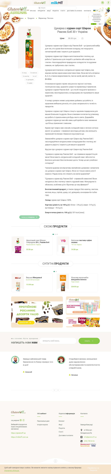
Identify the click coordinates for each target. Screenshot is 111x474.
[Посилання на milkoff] (58, 2)
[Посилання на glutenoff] (41, 2)
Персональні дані (43, 421)
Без (24, 72)
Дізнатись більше (11, 471)
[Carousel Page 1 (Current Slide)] (53, 234)
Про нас (33, 11)
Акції (49, 11)
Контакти (87, 11)
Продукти (41, 11)
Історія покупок (42, 425)
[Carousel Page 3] (57, 234)
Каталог (62, 421)
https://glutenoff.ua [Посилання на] (18, 433)
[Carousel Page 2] (55, 234)
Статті (62, 11)
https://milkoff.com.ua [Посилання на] (19, 437)
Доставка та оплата (74, 11)
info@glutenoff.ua (90, 437)
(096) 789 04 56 (89, 441)
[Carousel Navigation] (55, 390)
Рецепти (55, 11)
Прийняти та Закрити (93, 469)
